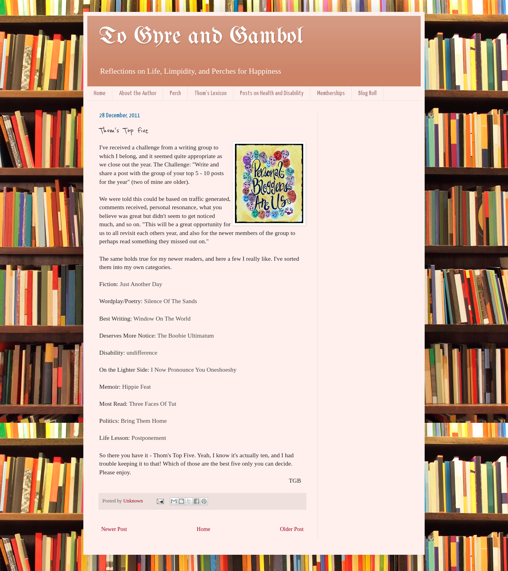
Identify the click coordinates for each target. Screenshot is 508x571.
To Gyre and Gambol (201, 37)
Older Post (292, 529)
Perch (175, 93)
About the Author (137, 93)
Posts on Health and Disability (272, 93)
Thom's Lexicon (210, 93)
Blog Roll (367, 93)
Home (100, 93)
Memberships (331, 93)
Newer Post (114, 529)
